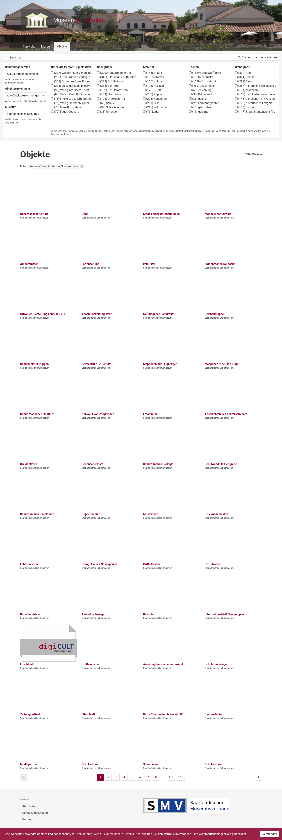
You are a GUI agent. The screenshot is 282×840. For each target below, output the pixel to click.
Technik (194, 67)
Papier (153, 73)
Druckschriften (111, 98)
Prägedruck (201, 94)
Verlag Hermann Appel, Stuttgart (72, 103)
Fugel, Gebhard (65, 111)
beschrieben (202, 85)
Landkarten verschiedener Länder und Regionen (256, 94)
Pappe (152, 94)
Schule (106, 103)
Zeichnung (200, 90)
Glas (151, 103)
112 (171, 777)
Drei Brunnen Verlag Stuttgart (72, 77)
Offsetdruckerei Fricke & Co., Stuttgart (72, 81)
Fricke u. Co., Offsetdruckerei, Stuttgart (72, 98)
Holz (152, 90)
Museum (10, 107)
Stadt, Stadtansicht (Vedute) (256, 111)
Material (148, 67)
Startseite (29, 46)
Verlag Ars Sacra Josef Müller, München (72, 90)
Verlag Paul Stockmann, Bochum (72, 94)
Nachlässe (109, 94)
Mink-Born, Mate (66, 107)
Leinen (153, 85)
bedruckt (201, 77)
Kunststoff (155, 98)
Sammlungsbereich (17, 67)
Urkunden (107, 111)
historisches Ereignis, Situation (256, 103)
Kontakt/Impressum (35, 813)
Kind (243, 73)
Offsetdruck (203, 81)
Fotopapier (155, 107)
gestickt (198, 98)
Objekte (62, 46)
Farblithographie (204, 103)
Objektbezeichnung (17, 88)
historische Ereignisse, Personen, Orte (256, 85)
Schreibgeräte (110, 107)
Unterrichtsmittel (114, 73)
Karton (153, 77)
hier (243, 834)
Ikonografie (242, 67)
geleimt (198, 111)
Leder (151, 111)
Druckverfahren (205, 73)
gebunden (200, 107)
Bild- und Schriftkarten (116, 77)
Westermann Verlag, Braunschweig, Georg (72, 73)
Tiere (243, 81)
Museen (46, 46)
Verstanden (269, 834)
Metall (153, 81)
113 (180, 777)
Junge (244, 107)
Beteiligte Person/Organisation (71, 67)
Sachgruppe (105, 67)
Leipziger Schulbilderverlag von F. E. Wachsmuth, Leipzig (72, 85)
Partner (27, 819)
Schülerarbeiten (112, 90)
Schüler (245, 77)
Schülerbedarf (111, 81)
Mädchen (246, 90)
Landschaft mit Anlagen (255, 98)
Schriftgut (108, 85)
